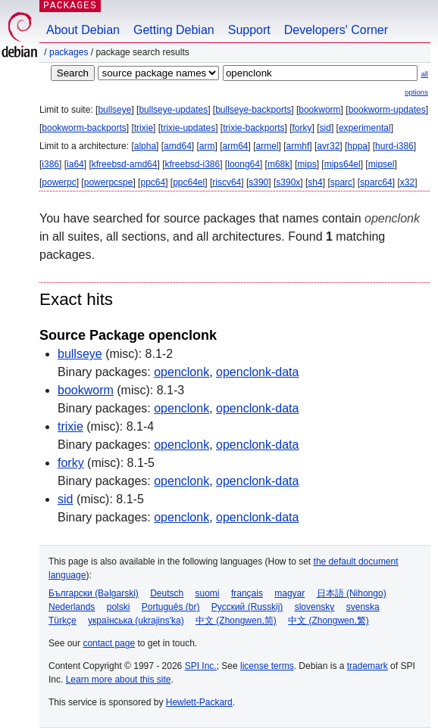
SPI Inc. (201, 666)
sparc (341, 182)
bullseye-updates (173, 109)
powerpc (59, 182)
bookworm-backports (84, 128)
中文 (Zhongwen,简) (236, 620)
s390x (288, 182)
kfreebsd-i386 (192, 164)
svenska (363, 607)
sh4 (315, 182)
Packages (68, 52)
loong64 (243, 164)
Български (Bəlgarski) (93, 593)
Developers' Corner (336, 29)
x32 (407, 182)
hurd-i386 (394, 146)
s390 (258, 182)
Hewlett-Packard (199, 702)
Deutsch (166, 593)
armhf (298, 146)
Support (249, 29)
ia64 (75, 164)
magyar (289, 593)
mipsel (381, 164)
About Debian (83, 29)
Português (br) (171, 607)
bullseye (114, 109)
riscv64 (226, 182)
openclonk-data (257, 372)
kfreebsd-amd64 (125, 164)
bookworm (319, 109)
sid (325, 128)
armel (267, 146)
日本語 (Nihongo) (351, 593)
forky (302, 128)
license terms (267, 666)
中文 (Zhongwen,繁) (328, 620)
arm (207, 146)
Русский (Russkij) (247, 607)
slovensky (315, 607)
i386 (50, 164)
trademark (367, 666)
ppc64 (152, 182)
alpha (145, 146)
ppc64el (189, 182)
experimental (365, 128)
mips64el (342, 164)
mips (306, 164)
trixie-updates (188, 128)
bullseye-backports (253, 109)
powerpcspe (108, 182)
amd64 (178, 146)
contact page (109, 643)
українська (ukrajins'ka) (136, 620)
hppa (357, 146)
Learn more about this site (118, 679)
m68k (278, 164)
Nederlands (71, 607)
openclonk (181, 372)
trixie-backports (253, 128)
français (247, 593)
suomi (208, 593)
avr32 (328, 146)
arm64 (236, 146)
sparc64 (376, 182)
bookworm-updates (387, 109)
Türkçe (62, 620)
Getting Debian (173, 29)
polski (118, 607)
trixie (143, 128)
